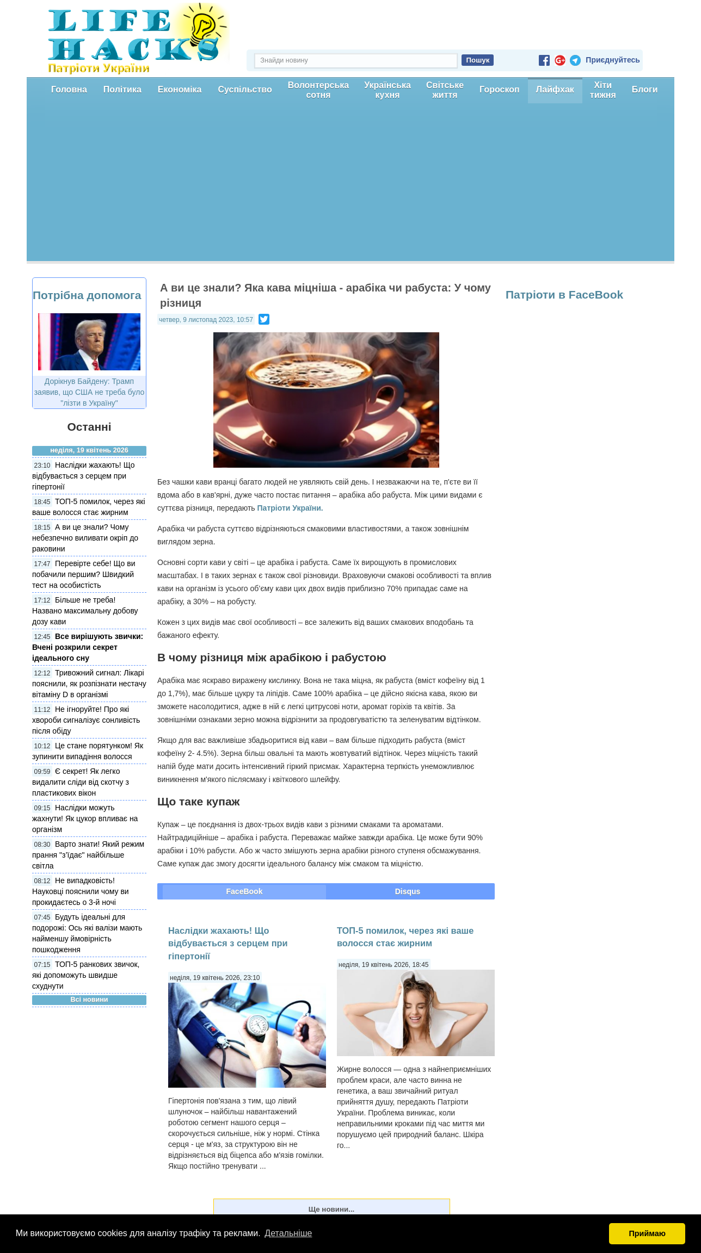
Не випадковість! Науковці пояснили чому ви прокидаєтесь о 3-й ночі (80, 891)
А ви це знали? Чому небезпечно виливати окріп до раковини (85, 538)
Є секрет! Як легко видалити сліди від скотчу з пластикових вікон (80, 782)
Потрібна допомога (87, 295)
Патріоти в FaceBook (564, 294)
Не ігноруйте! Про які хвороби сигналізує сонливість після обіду (86, 720)
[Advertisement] (350, 185)
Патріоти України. (290, 508)
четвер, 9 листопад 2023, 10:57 (206, 320)
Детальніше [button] (288, 1233)
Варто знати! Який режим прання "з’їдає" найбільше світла (88, 855)
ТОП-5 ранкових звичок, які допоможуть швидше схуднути (86, 975)
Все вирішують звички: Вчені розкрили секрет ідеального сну (87, 647)
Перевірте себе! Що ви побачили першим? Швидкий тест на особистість (84, 574)
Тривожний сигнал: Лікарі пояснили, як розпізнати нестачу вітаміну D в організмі (89, 683)
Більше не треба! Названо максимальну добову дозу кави (85, 611)
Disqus (408, 891)
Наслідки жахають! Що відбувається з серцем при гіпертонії (83, 476)
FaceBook (244, 891)
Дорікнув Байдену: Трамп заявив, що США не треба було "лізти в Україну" (89, 392)
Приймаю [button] (647, 1233)
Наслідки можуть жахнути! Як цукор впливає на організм (85, 818)
